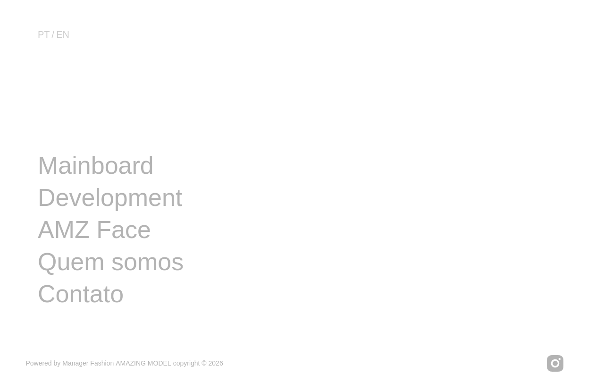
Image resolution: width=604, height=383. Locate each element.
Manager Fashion (88, 363)
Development (110, 197)
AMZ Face (94, 229)
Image (72, 133)
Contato (81, 293)
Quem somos (111, 261)
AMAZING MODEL (143, 363)
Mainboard (96, 165)
